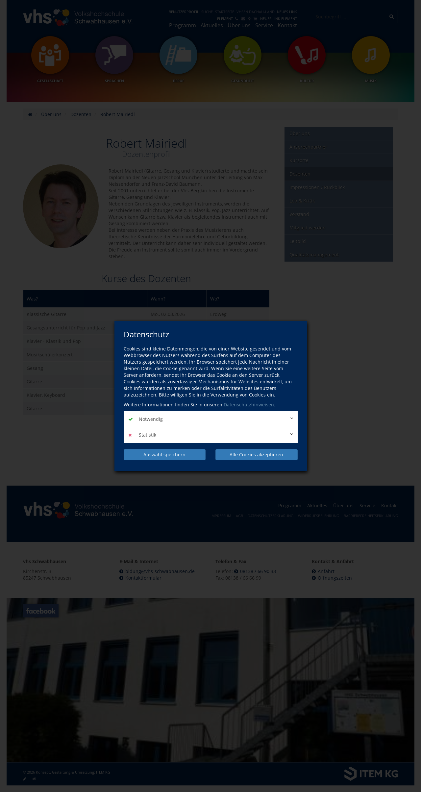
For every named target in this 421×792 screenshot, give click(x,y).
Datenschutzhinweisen (249, 404)
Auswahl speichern (164, 454)
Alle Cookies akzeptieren (256, 454)
